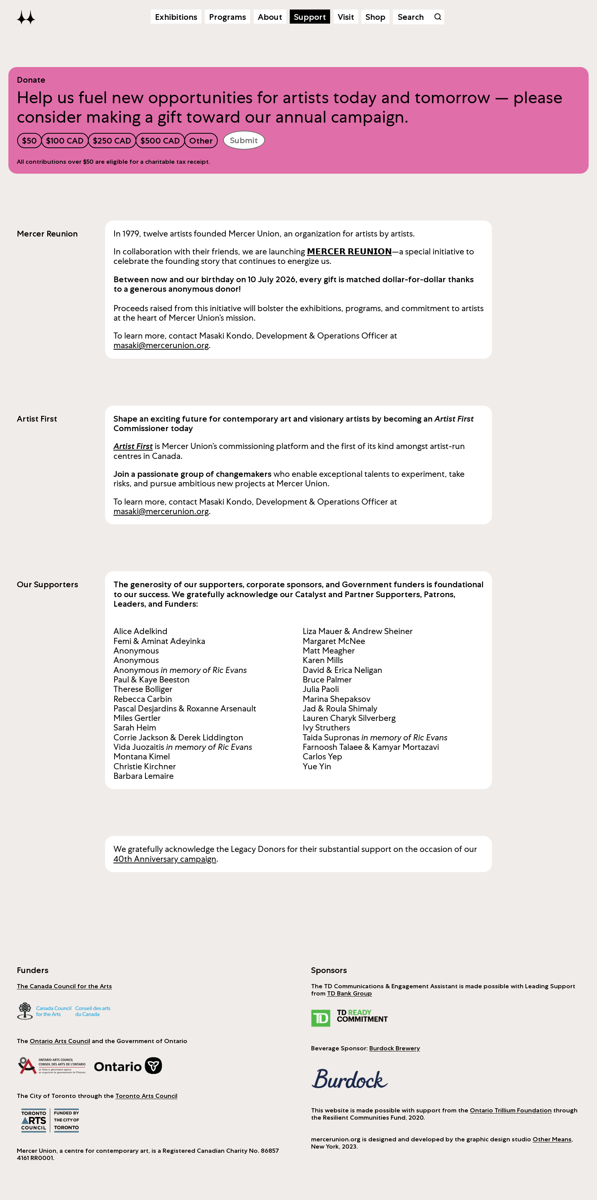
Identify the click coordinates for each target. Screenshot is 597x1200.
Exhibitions (176, 17)
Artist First (133, 446)
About (270, 17)
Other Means (552, 1139)
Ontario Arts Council (60, 1041)
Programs (227, 17)
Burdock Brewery (394, 1048)
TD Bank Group (349, 993)
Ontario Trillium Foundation (511, 1110)
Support (310, 17)
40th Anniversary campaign (164, 858)
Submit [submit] (244, 140)
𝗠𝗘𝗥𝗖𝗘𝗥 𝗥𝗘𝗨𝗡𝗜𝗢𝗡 (349, 251)
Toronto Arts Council (146, 1095)
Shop (375, 17)
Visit (346, 17)
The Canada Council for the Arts (64, 986)
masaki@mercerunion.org (161, 345)
